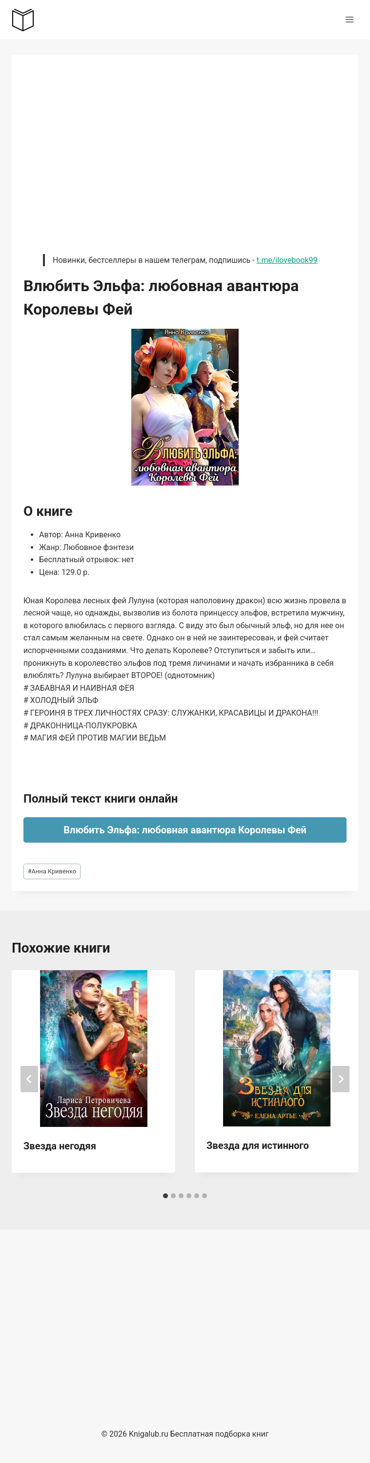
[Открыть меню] (349, 19)
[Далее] (340, 1079)
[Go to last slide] (29, 1079)
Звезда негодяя (59, 1146)
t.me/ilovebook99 (287, 260)
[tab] (165, 1195)
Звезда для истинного (257, 1145)
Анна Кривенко (52, 871)
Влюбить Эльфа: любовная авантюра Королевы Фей (184, 830)
